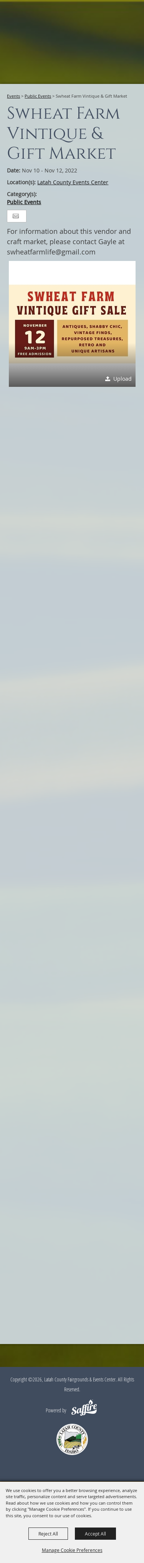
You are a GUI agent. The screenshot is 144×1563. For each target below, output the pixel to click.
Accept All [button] (95, 1534)
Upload (122, 378)
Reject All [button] (48, 1534)
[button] (72, 324)
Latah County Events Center (72, 182)
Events (13, 96)
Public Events (38, 96)
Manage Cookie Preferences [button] (72, 1550)
